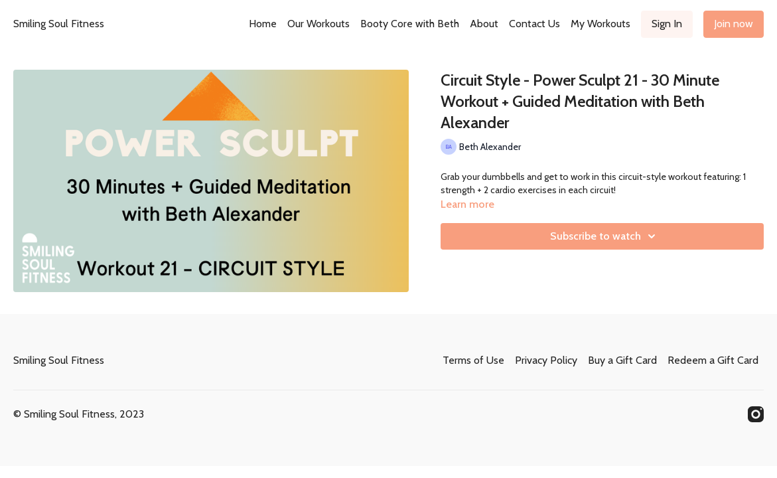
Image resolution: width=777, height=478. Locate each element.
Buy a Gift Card (622, 360)
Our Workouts (318, 23)
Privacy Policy (546, 360)
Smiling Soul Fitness (58, 23)
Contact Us (534, 23)
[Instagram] (756, 414)
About (484, 23)
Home (263, 23)
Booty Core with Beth (409, 23)
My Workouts (600, 23)
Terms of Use (473, 360)
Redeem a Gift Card (713, 360)
